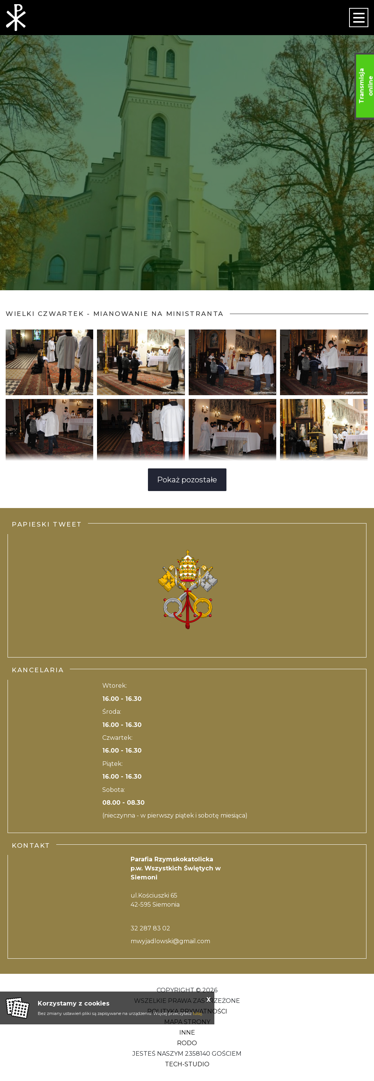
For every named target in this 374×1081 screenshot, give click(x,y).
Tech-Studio (187, 1064)
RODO (187, 1043)
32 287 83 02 (150, 928)
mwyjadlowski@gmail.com (170, 941)
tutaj (197, 1013)
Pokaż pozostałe (187, 479)
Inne (187, 1032)
